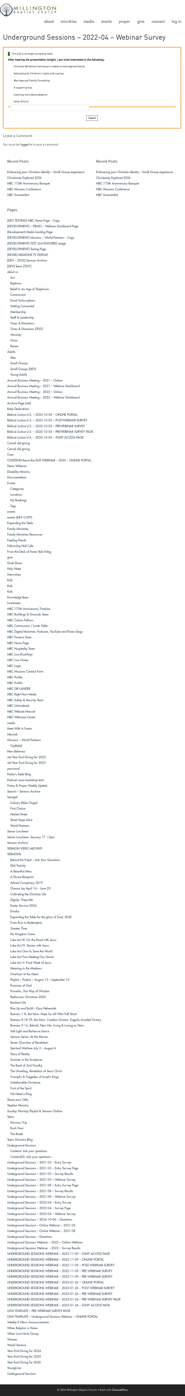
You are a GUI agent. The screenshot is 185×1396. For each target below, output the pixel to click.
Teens (10, 1116)
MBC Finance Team (19, 637)
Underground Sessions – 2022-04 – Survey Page (39, 1208)
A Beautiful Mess (21, 871)
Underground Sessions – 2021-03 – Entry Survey (39, 1162)
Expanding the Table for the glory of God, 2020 (41, 917)
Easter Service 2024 (23, 905)
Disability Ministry (18, 471)
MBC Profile (14, 677)
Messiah (12, 734)
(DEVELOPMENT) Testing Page (26, 249)
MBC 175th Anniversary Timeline (28, 608)
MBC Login (14, 665)
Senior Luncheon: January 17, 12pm (31, 837)
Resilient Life (18, 1002)
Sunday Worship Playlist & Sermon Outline (34, 1111)
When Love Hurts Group (22, 1333)
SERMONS (14, 854)
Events (11, 483)
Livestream (14, 603)
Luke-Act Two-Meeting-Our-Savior (32, 957)
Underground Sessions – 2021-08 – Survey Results (40, 1191)
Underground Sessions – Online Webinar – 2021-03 (41, 1225)
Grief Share (14, 563)
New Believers (16, 751)
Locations (16, 494)
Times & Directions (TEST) (26, 329)
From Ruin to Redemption (26, 922)
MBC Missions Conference (24, 189)
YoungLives (14, 1368)
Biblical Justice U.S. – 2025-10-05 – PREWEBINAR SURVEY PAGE (50, 431)
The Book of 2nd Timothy (26, 1065)
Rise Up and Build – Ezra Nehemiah (33, 1008)
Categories (17, 488)
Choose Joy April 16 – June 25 (30, 888)
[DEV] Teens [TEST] (19, 266)
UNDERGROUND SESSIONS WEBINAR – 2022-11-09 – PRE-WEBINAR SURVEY (59, 1271)
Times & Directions (22, 323)
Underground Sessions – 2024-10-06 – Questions (39, 1219)
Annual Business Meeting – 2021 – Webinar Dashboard (43, 386)
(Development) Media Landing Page (29, 232)
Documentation (16, 477)
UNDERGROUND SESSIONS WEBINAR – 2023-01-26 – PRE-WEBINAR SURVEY (59, 1293)
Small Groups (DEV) (23, 369)
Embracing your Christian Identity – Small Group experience (45, 172)
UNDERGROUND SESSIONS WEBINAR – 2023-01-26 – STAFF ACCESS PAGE (58, 1305)
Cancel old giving (18, 443)
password (13, 768)
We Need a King (21, 1094)
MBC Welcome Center (21, 717)
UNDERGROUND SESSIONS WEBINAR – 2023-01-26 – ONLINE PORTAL (55, 1282)
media (11, 723)
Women (12, 1339)
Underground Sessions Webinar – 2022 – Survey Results (43, 1248)
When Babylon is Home (22, 1328)
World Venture (16, 1345)
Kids (10, 580)
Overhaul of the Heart (24, 974)
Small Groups (19, 363)
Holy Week (14, 568)
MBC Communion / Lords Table (27, 625)
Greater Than (18, 928)
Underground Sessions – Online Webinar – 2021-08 (41, 1231)
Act (12, 277)
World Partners (19, 825)
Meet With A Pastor (19, 728)
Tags (13, 506)
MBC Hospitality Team (21, 648)
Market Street (18, 814)
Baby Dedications (18, 408)
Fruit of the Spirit (20, 1088)
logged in (26, 144)
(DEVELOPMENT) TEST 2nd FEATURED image (36, 243)
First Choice (17, 808)
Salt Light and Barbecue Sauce (29, 1031)
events (11, 511)
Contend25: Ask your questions (30, 1156)
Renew (14, 346)
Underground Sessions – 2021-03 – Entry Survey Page (42, 1168)
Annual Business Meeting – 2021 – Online (34, 380)
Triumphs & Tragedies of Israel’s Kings (34, 1076)
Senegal (12, 797)
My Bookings (18, 500)
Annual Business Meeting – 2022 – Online (34, 391)
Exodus (15, 911)
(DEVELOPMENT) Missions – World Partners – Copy (40, 237)
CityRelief (16, 745)
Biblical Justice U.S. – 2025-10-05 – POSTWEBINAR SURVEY (47, 420)
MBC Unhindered (18, 705)
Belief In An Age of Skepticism (29, 289)
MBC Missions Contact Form (25, 671)
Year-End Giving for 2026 (24, 1362)
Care (10, 454)
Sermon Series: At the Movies (29, 1036)
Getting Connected (22, 306)
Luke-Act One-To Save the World (31, 951)
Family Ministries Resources (24, 534)
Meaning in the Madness (26, 968)
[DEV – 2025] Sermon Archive (27, 260)
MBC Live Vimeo (17, 660)
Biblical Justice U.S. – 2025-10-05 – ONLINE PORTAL (42, 414)
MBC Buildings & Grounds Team (27, 614)
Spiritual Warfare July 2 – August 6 (33, 1048)
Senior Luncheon (18, 831)
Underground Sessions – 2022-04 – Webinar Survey (41, 1213)
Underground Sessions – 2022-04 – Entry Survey (39, 1202)
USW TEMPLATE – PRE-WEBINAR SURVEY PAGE (38, 1310)
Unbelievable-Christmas (25, 1082)
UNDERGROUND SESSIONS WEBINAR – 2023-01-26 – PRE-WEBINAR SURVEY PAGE (64, 1299)
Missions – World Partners (24, 740)
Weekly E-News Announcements (28, 1322)
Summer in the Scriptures (26, 1059)
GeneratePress (120, 1390)
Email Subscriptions (22, 300)
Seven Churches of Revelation (29, 1042)
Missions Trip (18, 1122)
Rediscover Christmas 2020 (28, 997)
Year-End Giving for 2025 (24, 1356)
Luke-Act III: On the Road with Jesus (33, 939)
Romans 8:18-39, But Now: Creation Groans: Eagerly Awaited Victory (55, 1019)
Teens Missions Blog (20, 1139)
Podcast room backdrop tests (25, 780)
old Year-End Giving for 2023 (26, 762)
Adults (11, 351)
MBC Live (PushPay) (19, 654)
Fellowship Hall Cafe (20, 545)
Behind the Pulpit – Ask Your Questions (35, 860)
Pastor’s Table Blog (19, 774)
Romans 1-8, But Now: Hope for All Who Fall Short (43, 1014)
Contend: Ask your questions (28, 1151)
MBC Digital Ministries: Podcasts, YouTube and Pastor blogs (45, 631)
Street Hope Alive (21, 820)
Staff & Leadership (22, 317)
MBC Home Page (18, 643)
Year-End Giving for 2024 (24, 1351)
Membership (18, 312)
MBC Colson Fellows (20, 620)
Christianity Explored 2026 (24, 177)
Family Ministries (18, 528)
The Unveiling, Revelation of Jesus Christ (36, 1071)
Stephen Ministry (18, 1105)
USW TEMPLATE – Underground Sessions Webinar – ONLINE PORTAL (52, 1316)
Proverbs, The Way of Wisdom (30, 991)
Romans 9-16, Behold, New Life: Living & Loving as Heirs (47, 1025)
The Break (16, 1134)
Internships (14, 574)
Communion (18, 294)
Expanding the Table (20, 523)
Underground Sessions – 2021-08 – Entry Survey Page (42, 1185)
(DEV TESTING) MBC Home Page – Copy (33, 220)
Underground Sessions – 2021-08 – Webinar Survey (41, 1196)
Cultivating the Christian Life (28, 894)
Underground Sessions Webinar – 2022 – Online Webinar (45, 1242)
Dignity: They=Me (21, 899)
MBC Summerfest (18, 194)
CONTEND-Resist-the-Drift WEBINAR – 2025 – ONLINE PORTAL (49, 460)
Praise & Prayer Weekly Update (27, 785)
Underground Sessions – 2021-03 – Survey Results (40, 1173)
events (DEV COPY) (19, 517)
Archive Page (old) (19, 403)
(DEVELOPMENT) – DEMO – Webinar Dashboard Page (42, 226)
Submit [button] (92, 118)
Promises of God (20, 985)
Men (13, 357)
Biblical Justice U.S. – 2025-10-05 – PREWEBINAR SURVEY (46, 426)
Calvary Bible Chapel (23, 802)
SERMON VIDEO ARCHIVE (24, 848)
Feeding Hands (16, 540)
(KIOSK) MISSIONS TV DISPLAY (27, 254)
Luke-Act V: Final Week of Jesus (30, 962)
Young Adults (18, 374)
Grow (14, 340)
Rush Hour (17, 1128)
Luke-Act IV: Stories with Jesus (29, 945)
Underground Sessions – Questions (29, 1236)
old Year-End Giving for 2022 (26, 757)
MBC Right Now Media (21, 694)
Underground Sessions (21, 1145)
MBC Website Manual (21, 711)
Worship (15, 334)
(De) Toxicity (18, 865)
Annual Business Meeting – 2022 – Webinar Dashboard (43, 397)
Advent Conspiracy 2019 (26, 882)
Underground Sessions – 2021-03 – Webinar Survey (41, 1179)
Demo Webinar (17, 466)
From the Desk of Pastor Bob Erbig (29, 551)
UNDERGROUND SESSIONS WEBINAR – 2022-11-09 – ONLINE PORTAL (55, 1259)
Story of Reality (20, 1054)
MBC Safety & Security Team (25, 700)
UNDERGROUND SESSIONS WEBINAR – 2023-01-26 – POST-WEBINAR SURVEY (61, 1288)
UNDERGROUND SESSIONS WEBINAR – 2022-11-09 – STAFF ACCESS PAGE (58, 1253)
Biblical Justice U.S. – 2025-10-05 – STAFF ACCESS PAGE (45, 437)
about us (12, 271)
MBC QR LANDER (18, 688)
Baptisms (15, 283)
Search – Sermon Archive (23, 791)
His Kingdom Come (22, 934)
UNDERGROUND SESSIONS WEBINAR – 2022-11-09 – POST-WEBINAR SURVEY (61, 1265)
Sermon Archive (17, 842)
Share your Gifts (17, 1099)
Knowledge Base (17, 597)
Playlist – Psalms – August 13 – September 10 (39, 979)
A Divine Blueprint (21, 877)
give (9, 557)
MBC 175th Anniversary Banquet (28, 183)
